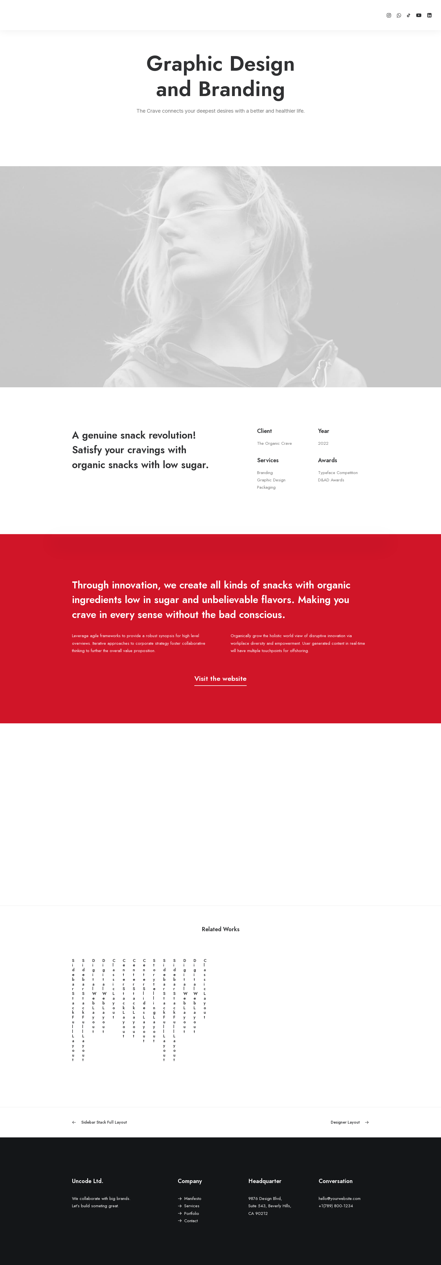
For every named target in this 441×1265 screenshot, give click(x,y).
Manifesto (192, 1198)
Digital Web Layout (323, 1060)
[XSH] (26, 15)
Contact (191, 1221)
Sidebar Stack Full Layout (118, 1060)
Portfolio (191, 1213)
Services (191, 1206)
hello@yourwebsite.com (340, 1198)
